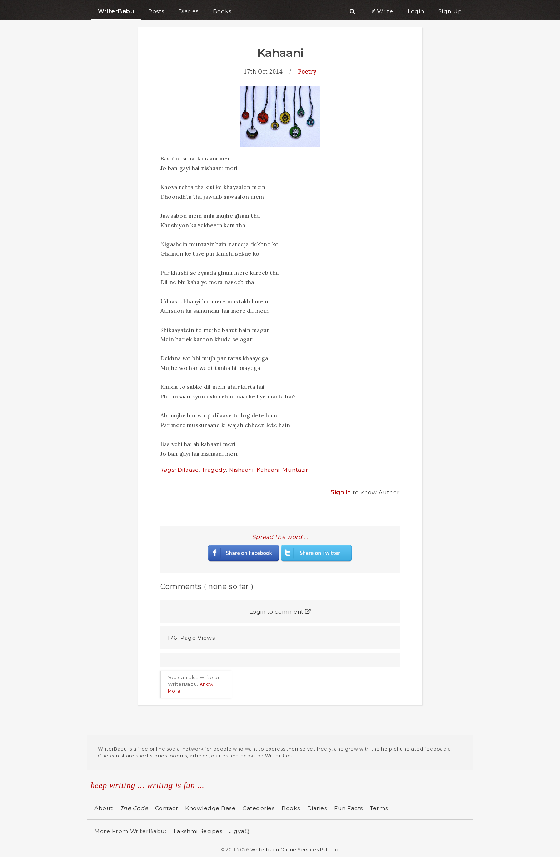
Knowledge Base (210, 808)
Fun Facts (348, 808)
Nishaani (241, 469)
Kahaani (268, 469)
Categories (258, 808)
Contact (166, 808)
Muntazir (295, 469)
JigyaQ (239, 831)
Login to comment (280, 611)
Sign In (341, 492)
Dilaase (188, 469)
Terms (379, 808)
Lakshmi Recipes (198, 831)
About (103, 808)
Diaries (317, 808)
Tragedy (214, 469)
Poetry (307, 71)
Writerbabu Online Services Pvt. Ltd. (295, 849)
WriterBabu (116, 11)
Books (290, 808)
